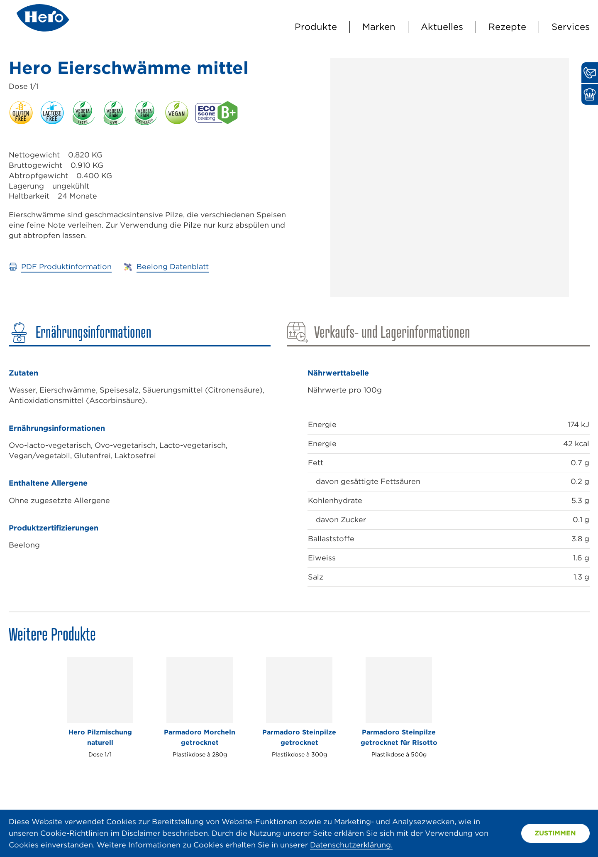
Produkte (316, 26)
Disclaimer (141, 833)
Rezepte (507, 26)
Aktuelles (442, 26)
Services (571, 26)
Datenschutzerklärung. (351, 844)
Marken (378, 26)
